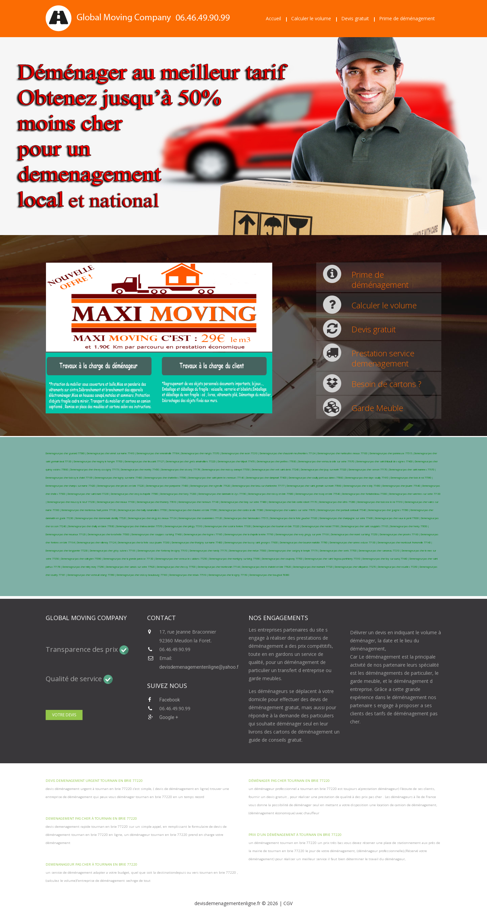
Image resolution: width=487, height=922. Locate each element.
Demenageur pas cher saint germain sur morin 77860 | (315, 485)
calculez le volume (61, 880)
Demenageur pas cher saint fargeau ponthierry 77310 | (334, 558)
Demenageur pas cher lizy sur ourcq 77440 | (386, 558)
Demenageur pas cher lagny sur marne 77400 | (119, 477)
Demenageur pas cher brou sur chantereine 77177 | (259, 485)
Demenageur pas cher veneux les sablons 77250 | (182, 558)
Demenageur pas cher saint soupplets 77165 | (365, 526)
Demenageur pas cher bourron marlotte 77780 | (305, 542)
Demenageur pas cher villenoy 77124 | (97, 542)
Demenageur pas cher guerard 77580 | (66, 453)
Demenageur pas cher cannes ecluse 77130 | (354, 542)
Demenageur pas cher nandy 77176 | (209, 550)
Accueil (273, 18)
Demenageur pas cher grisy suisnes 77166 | (114, 550)
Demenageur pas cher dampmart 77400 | (267, 477)
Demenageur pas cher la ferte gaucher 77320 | (295, 518)
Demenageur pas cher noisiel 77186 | (321, 526)
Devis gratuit (355, 18)
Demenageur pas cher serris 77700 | (339, 550)
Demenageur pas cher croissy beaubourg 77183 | (143, 575)
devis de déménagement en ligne (181, 789)
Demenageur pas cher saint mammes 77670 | (412, 469)
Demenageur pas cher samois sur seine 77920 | (131, 566)
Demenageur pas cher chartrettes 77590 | (166, 477)
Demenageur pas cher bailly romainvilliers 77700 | (143, 510)
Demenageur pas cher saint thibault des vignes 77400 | (385, 461)
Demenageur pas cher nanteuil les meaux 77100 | (344, 453)
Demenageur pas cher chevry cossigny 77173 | (95, 469)
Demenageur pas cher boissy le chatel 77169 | (70, 477)
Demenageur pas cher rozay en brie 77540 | (319, 493)
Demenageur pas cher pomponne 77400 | (168, 485)
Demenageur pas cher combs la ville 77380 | (242, 510)
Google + (168, 717)
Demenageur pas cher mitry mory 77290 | (84, 566)
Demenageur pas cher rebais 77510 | (189, 575)
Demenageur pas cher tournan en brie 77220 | (277, 526)
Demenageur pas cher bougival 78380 (269, 575)
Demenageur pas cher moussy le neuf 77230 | (72, 502)
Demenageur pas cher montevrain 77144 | (220, 566)
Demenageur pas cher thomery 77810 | (158, 502)
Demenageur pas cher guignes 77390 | (389, 510)
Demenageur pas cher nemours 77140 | (200, 502)
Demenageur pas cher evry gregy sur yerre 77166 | (303, 534)
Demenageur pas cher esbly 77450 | (363, 485)
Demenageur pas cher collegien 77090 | (82, 558)
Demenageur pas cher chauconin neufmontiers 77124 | (289, 453)
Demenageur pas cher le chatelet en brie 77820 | (267, 566)
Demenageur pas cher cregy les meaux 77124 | (153, 518)
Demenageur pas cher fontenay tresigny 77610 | (164, 550)
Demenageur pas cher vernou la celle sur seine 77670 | (327, 461)
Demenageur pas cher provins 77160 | (400, 534)
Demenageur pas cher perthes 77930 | (277, 461)
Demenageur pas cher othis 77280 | (338, 502)
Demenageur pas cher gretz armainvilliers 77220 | (192, 461)
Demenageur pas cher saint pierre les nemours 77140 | (217, 477)
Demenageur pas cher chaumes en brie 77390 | (194, 510)
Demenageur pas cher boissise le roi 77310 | (381, 502)
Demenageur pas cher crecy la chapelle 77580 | (135, 493)
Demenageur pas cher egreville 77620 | (211, 485)
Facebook (169, 699)
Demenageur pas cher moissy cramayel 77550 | (227, 469)
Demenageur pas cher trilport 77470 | (237, 461)
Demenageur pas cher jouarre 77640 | (402, 485)
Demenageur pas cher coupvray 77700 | (283, 558)
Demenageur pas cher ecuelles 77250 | (399, 566)
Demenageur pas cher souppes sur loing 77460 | (158, 534)
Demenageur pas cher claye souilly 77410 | (368, 477)
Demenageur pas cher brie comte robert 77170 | (294, 502)
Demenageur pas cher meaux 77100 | (117, 502)
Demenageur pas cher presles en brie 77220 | (121, 485)
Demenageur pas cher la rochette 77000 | (110, 534)
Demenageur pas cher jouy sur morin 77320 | (325, 469)
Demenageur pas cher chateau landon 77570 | (140, 526)
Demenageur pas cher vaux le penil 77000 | (398, 518)
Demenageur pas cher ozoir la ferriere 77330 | (229, 526)
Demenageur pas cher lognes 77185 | (204, 534)
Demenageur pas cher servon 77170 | (369, 469)
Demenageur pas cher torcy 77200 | (179, 493)
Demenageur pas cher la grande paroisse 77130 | (129, 558)
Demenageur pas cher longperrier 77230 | (68, 550)
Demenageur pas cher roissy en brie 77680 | (272, 493)
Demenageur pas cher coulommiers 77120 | (201, 518)
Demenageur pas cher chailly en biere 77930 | (92, 526)
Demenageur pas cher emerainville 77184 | (159, 453)
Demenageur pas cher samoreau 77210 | (380, 550)
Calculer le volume (311, 18)
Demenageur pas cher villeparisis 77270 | (356, 566)
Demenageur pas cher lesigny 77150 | (229, 575)
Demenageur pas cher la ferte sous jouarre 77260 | (145, 542)
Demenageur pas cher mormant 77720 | (314, 566)
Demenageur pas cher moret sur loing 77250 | (355, 534)
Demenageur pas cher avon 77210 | (241, 453)
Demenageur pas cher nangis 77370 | (201, 453)
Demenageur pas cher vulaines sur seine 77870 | (291, 510)
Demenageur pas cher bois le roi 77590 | (412, 477)
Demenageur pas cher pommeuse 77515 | (392, 453)
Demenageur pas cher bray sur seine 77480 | (245, 502)
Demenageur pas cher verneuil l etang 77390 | (92, 575)
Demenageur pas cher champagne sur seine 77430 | (347, 518)
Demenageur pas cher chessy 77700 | (177, 566)
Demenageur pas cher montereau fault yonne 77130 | (90, 510)
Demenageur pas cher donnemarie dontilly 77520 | (101, 518)
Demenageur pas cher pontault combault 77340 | (343, 510)
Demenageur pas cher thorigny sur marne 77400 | (198, 542)
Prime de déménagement (407, 18)
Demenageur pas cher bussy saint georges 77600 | (252, 542)
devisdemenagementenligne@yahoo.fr (199, 667)
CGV (288, 903)
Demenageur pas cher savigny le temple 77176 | (294, 550)
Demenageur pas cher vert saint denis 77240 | (276, 469)
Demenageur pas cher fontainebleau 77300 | (365, 493)
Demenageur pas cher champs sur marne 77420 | (71, 485)
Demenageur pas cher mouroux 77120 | (67, 534)
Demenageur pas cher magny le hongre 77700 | (99, 461)
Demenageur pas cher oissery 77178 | (181, 469)
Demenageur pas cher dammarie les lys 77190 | (223, 493)
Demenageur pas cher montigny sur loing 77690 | (235, 558)
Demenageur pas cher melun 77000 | (249, 550)
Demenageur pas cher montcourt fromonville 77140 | (405, 542)
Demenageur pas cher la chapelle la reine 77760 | (250, 534)
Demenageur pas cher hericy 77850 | (409, 526)
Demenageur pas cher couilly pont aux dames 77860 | (317, 477)
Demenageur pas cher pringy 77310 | (185, 526)
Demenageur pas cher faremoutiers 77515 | (247, 518)
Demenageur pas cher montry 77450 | (141, 469)
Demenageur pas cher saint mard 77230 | (89, 493)
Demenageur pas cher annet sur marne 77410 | (112, 453)
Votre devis (64, 715)
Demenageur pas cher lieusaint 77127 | (145, 461)
